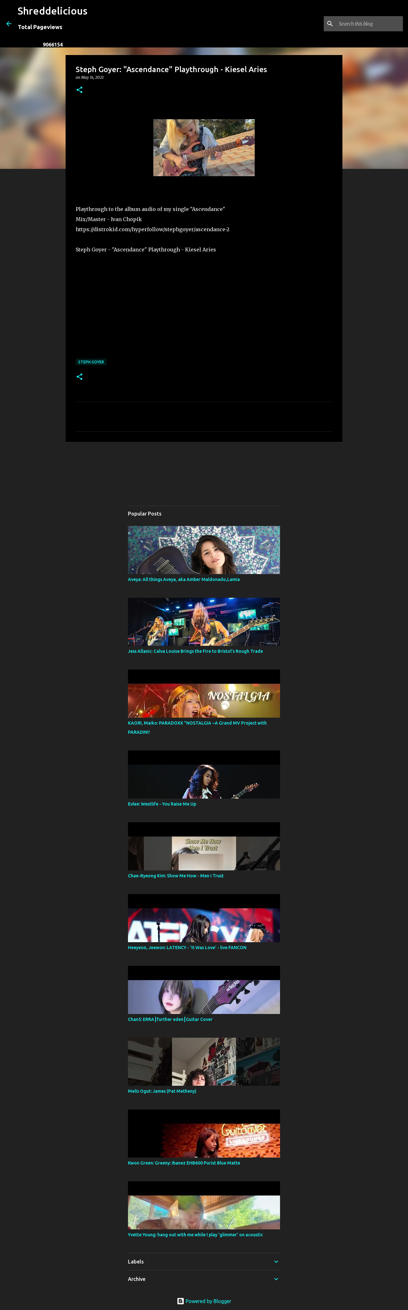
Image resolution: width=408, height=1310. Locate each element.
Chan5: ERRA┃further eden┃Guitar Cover (170, 1019)
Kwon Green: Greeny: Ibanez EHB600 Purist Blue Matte (184, 1162)
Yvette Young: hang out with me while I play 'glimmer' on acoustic (195, 1234)
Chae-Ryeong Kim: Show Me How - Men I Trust (176, 875)
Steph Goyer (91, 362)
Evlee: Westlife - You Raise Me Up (162, 803)
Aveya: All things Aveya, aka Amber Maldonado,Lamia (184, 579)
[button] (79, 90)
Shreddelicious (52, 10)
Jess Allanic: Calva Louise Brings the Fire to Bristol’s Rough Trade (195, 651)
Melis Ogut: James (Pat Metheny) (162, 1091)
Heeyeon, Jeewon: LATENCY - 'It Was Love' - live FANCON (187, 947)
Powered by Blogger (204, 1301)
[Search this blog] (369, 23)
